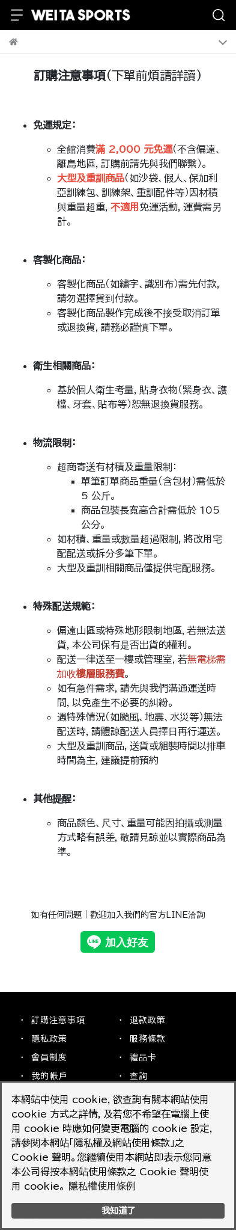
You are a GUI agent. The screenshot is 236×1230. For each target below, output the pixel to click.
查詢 (139, 1076)
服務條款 (148, 1039)
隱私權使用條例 (102, 1186)
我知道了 (118, 1210)
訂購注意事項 (58, 1020)
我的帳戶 (49, 1076)
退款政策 (148, 1020)
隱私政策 (49, 1039)
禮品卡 (143, 1057)
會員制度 (49, 1057)
